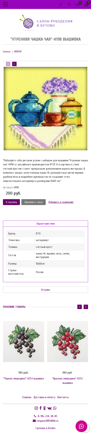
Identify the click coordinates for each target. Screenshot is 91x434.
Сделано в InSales (46, 428)
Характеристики (45, 223)
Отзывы (45, 289)
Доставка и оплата (44, 397)
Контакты (63, 397)
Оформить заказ (33, 202)
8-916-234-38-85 (47, 416)
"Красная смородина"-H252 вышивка (67, 381)
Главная (6, 51)
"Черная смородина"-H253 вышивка (23, 378)
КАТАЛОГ (18, 51)
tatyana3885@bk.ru (47, 420)
